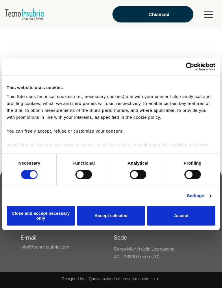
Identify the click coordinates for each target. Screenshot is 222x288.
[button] (208, 14)
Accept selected (111, 215)
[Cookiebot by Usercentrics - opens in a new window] (190, 66)
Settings (195, 195)
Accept (181, 215)
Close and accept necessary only (41, 216)
